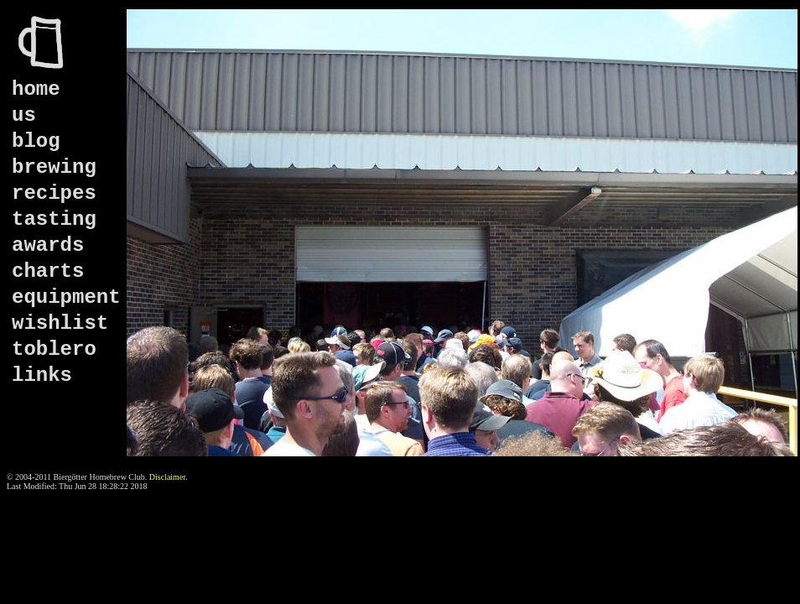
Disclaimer (167, 477)
